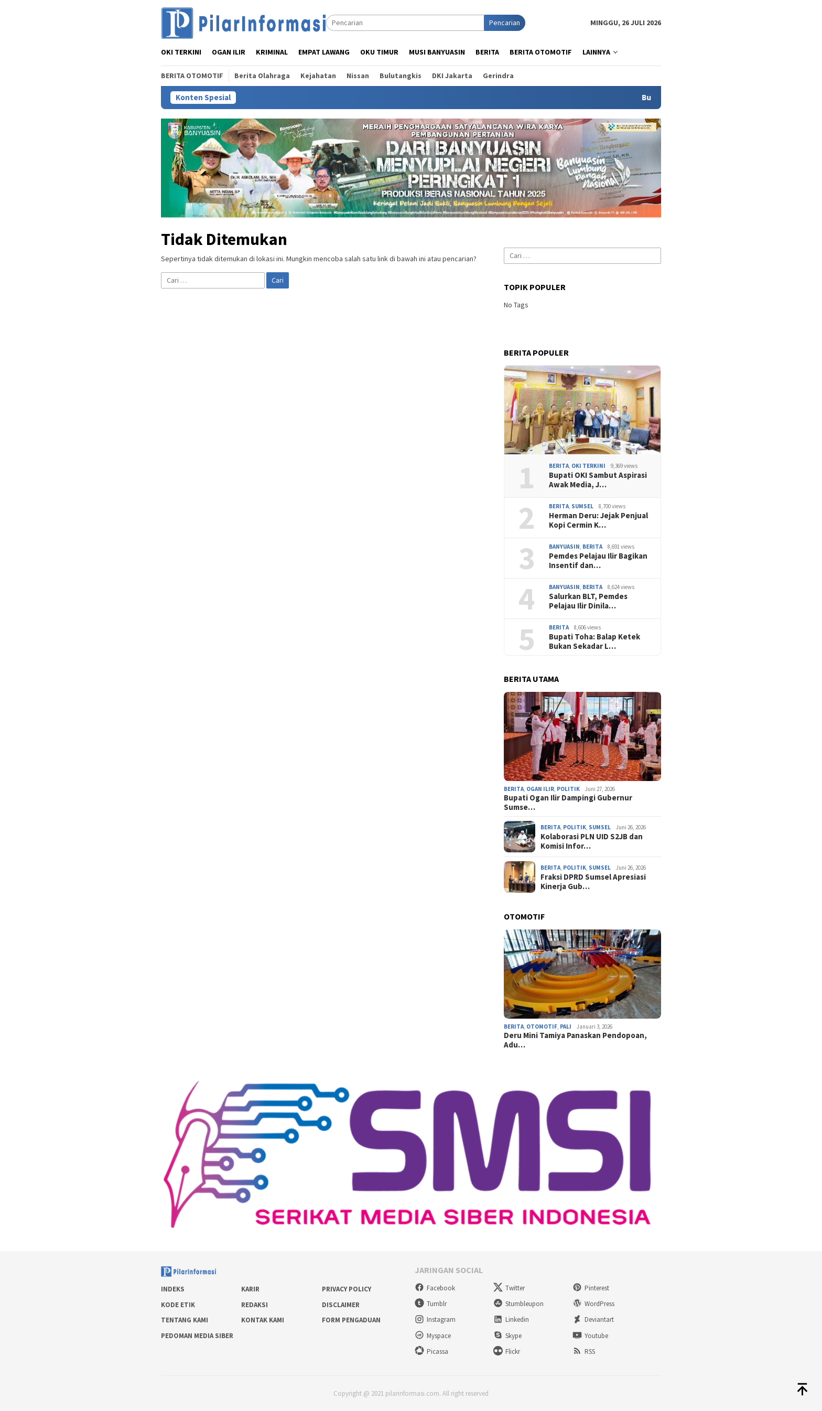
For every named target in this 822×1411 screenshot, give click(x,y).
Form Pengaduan (351, 1320)
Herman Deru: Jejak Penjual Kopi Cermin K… (598, 520)
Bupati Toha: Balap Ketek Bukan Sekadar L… (594, 641)
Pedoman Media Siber (197, 1335)
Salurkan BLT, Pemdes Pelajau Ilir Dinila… (588, 601)
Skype (507, 1335)
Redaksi (254, 1304)
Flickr (506, 1351)
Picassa (431, 1351)
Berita (559, 465)
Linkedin (511, 1319)
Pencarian (504, 22)
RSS (583, 1351)
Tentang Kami (184, 1320)
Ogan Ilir (540, 789)
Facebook (435, 1288)
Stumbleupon (518, 1303)
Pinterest (590, 1288)
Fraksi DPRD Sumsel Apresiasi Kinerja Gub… (593, 881)
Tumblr (431, 1303)
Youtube (590, 1335)
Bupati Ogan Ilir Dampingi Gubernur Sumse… (568, 802)
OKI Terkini (588, 465)
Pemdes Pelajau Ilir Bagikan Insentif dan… (598, 560)
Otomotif (541, 1026)
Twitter (509, 1288)
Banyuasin (564, 546)
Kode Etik (178, 1304)
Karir (250, 1289)
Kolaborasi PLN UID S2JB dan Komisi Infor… (591, 841)
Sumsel (582, 506)
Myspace (433, 1335)
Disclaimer (341, 1304)
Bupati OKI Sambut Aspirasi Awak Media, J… (598, 480)
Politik (568, 789)
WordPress (593, 1303)
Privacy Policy (346, 1289)
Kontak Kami (262, 1320)
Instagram (435, 1319)
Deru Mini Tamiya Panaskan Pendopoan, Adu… (575, 1040)
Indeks (173, 1289)
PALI (565, 1026)
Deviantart (593, 1319)
